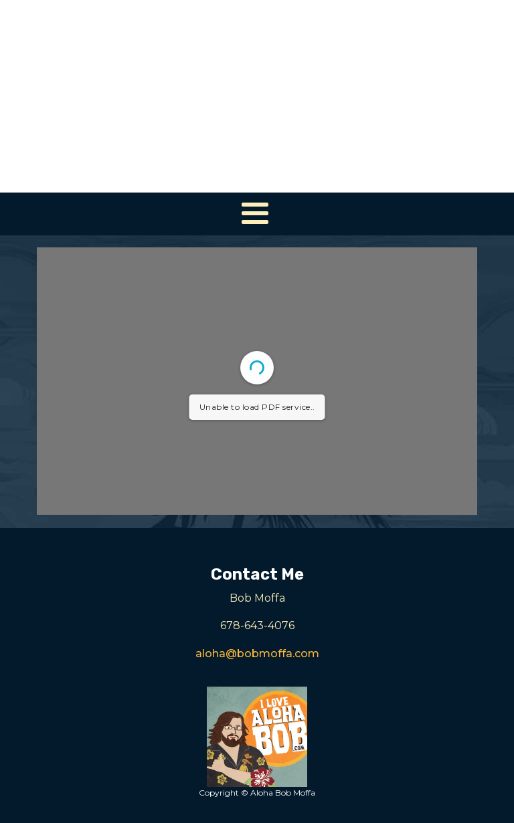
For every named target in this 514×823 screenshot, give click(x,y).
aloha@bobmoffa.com (257, 653)
